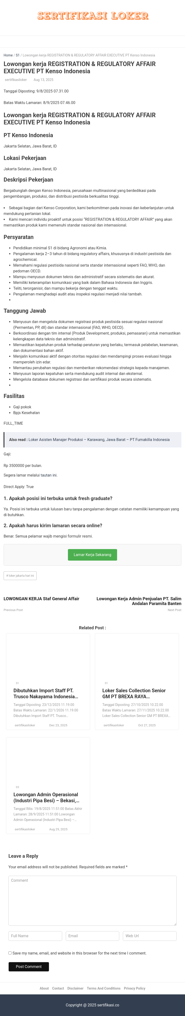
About (44, 988)
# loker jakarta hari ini (20, 575)
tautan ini (49, 475)
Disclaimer (75, 988)
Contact (58, 988)
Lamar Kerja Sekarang (92, 554)
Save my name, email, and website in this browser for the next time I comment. (80, 953)
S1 (18, 55)
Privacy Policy (134, 988)
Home (8, 55)
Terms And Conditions (104, 988)
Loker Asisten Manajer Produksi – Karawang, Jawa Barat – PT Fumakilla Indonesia (99, 439)
